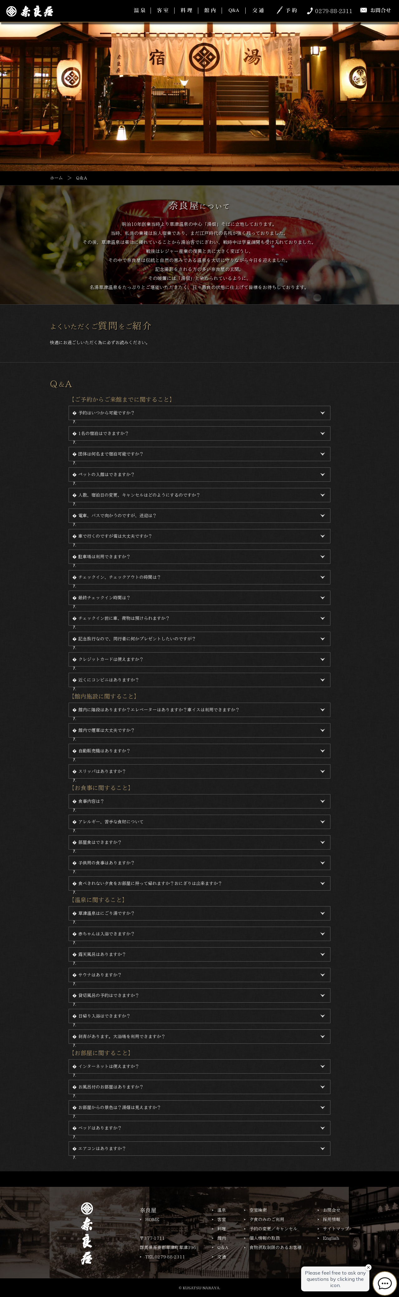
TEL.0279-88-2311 (165, 1257)
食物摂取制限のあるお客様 (275, 1247)
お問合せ (331, 1210)
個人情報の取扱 (264, 1238)
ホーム (56, 178)
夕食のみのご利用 (266, 1219)
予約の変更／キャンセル (273, 1229)
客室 (221, 1219)
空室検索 (258, 1210)
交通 (221, 1257)
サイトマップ (336, 1229)
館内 (221, 1238)
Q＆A (222, 1247)
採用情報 (331, 1219)
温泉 (221, 1210)
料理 (221, 1229)
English (331, 1238)
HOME (152, 1219)
